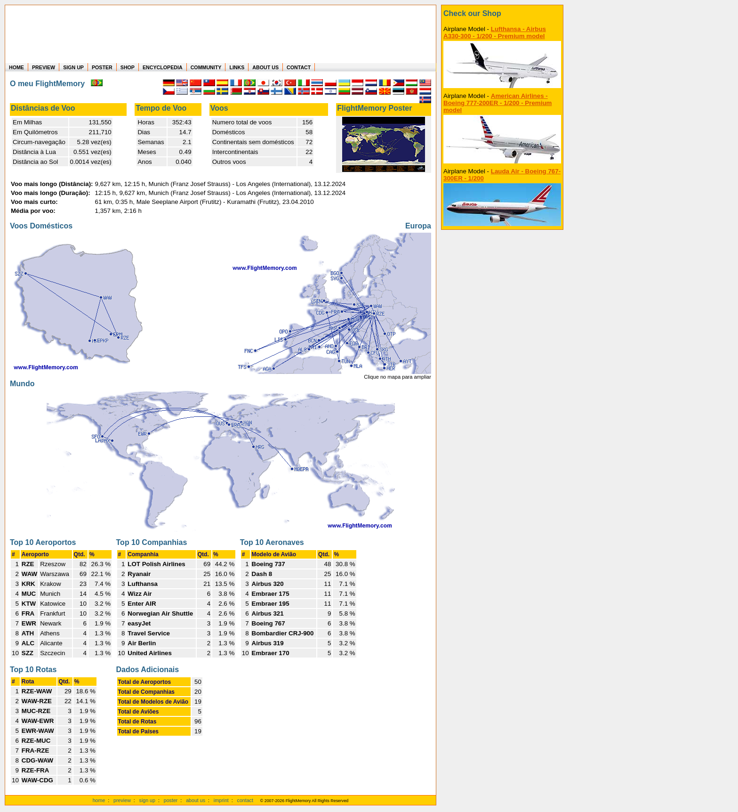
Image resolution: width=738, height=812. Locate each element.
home (99, 800)
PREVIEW (43, 67)
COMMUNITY (206, 67)
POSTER (102, 67)
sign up (147, 800)
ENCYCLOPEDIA (163, 67)
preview (122, 800)
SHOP (127, 67)
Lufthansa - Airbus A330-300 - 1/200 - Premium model (494, 32)
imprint (221, 800)
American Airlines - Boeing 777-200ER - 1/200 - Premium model (497, 103)
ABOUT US (265, 67)
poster (171, 800)
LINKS (236, 67)
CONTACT (299, 67)
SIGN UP (73, 67)
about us (195, 800)
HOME (16, 67)
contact (245, 800)
